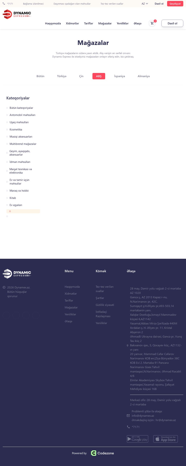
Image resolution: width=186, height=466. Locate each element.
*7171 (8, 3)
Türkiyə (61, 76)
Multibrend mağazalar (23, 144)
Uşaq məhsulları (19, 122)
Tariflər (88, 23)
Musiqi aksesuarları (21, 136)
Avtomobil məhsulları (22, 115)
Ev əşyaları (16, 205)
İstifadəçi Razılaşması (103, 314)
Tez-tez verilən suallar (112, 3)
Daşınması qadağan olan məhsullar (72, 3)
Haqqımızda (53, 23)
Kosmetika (16, 129)
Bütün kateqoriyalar (21, 108)
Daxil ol (159, 3)
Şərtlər (100, 298)
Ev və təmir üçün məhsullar (19, 181)
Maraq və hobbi (19, 190)
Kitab (13, 198)
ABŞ (99, 76)
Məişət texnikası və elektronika (20, 170)
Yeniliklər (123, 23)
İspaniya (119, 76)
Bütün (40, 76)
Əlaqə (137, 23)
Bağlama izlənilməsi (33, 3)
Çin (81, 76)
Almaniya (144, 76)
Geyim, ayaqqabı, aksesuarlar (19, 152)
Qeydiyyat (175, 3)
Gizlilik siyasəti (105, 305)
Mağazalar (105, 23)
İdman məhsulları (20, 162)
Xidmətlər (72, 23)
